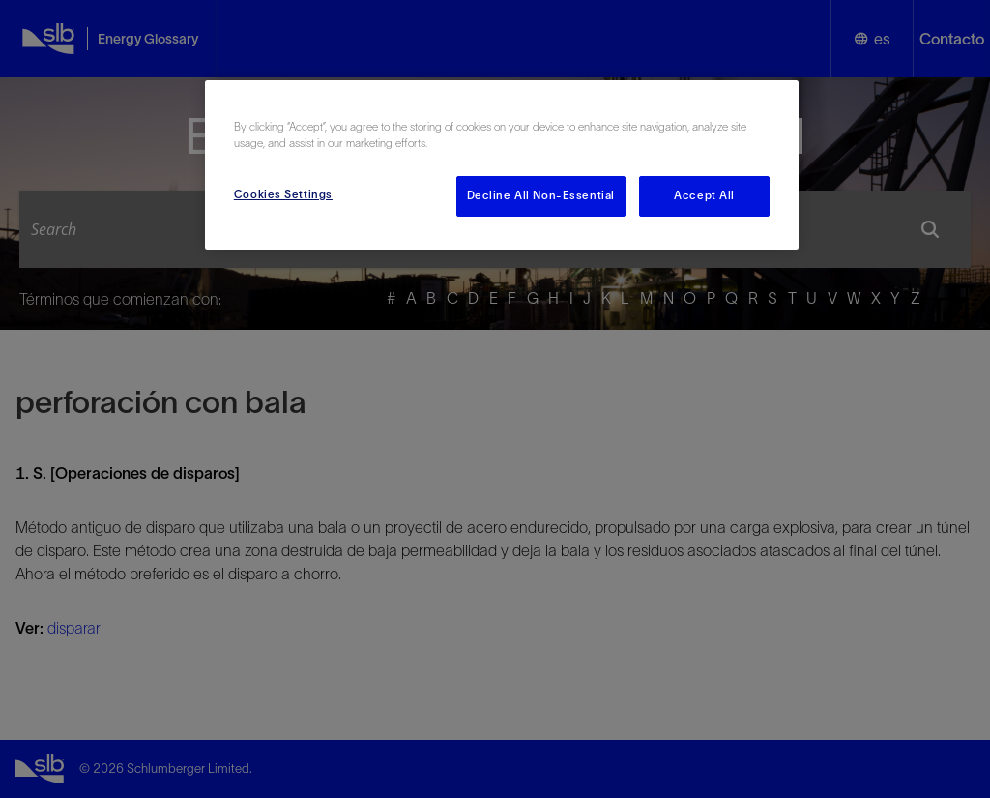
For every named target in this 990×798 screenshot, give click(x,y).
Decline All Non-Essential (541, 195)
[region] (502, 165)
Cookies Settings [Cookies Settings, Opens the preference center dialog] (283, 194)
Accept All (704, 195)
